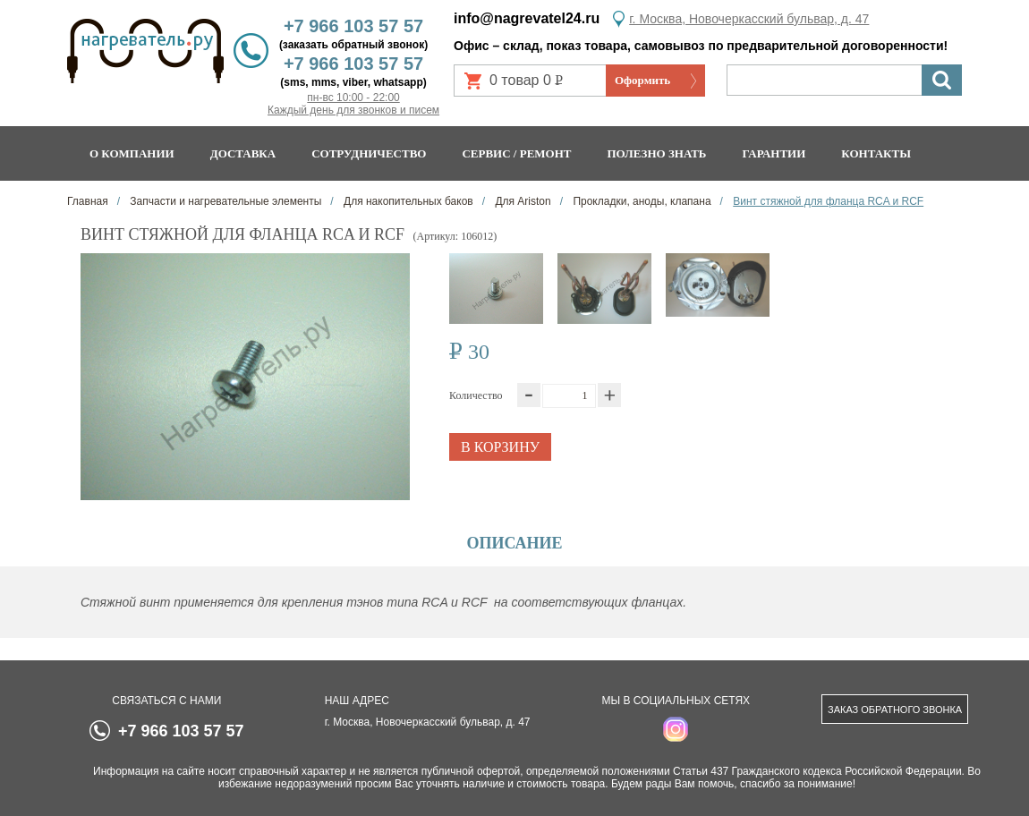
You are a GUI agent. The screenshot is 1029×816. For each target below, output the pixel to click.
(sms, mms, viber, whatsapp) (353, 82)
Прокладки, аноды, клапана (640, 201)
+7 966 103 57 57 (353, 26)
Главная (87, 201)
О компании (131, 153)
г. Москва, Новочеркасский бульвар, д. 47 (749, 19)
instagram (675, 729)
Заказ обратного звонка (895, 709)
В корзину (500, 447)
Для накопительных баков (407, 201)
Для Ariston (521, 201)
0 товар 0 (533, 84)
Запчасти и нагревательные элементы (224, 201)
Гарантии (773, 153)
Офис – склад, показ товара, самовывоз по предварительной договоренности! (701, 45)
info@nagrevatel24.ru (527, 18)
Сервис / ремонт (516, 153)
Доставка (243, 153)
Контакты (876, 153)
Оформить (642, 80)
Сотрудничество (368, 153)
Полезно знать (657, 153)
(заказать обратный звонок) (353, 44)
